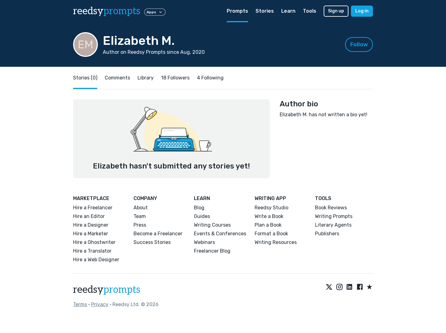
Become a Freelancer (157, 234)
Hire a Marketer (90, 234)
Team (139, 216)
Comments (117, 78)
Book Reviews (331, 208)
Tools (309, 11)
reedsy (106, 290)
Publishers (327, 234)
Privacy (99, 304)
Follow (359, 44)
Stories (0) (85, 78)
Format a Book (271, 234)
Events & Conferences (220, 234)
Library (146, 78)
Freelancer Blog (212, 251)
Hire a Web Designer (96, 260)
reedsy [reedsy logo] (106, 11)
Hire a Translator (92, 251)
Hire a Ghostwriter (94, 242)
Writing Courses (212, 225)
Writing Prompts (333, 216)
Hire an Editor (89, 216)
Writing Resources (276, 242)
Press (139, 225)
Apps (154, 12)
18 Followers (175, 78)
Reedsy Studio (271, 208)
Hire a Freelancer (92, 208)
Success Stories (152, 242)
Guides (202, 216)
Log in (362, 11)
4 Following (210, 78)
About (140, 208)
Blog (199, 208)
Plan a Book (268, 225)
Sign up (336, 11)
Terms (80, 304)
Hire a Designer (90, 225)
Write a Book (269, 216)
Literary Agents (333, 225)
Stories (265, 11)
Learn (288, 11)
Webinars (204, 242)
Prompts (237, 11)
